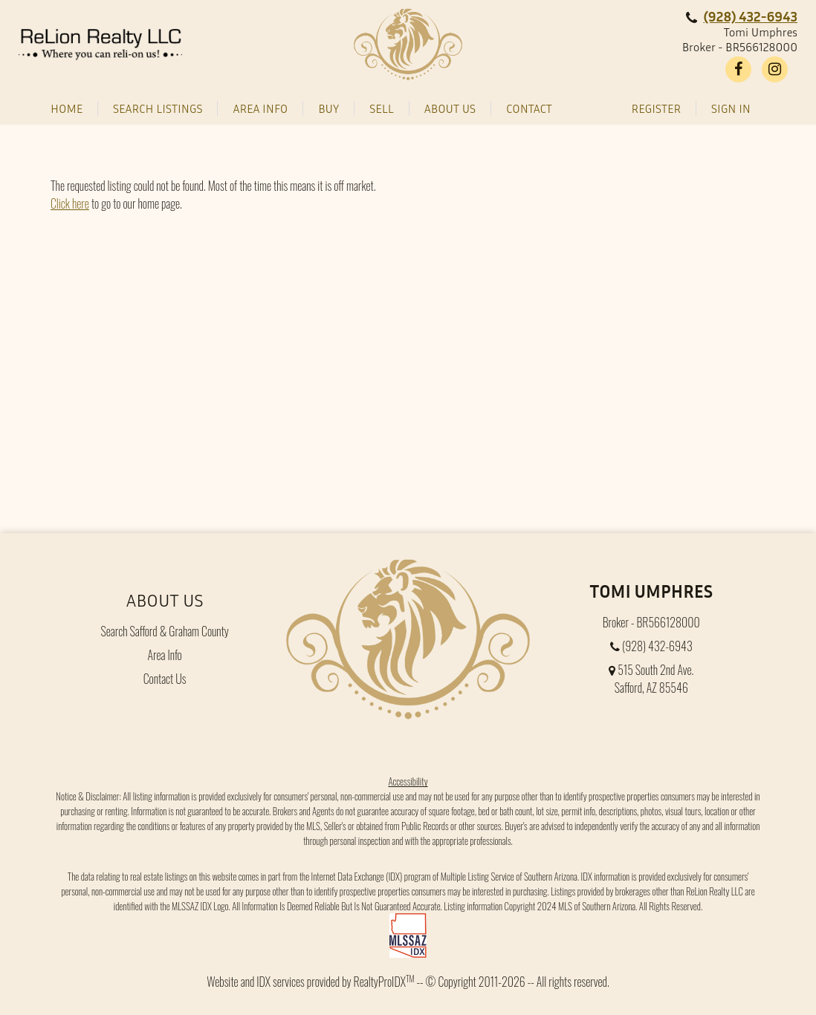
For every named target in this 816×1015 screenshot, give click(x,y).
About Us (165, 600)
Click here (70, 203)
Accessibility (407, 781)
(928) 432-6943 (750, 16)
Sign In (731, 108)
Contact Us (165, 679)
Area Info (165, 655)
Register (656, 108)
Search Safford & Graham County (164, 631)
